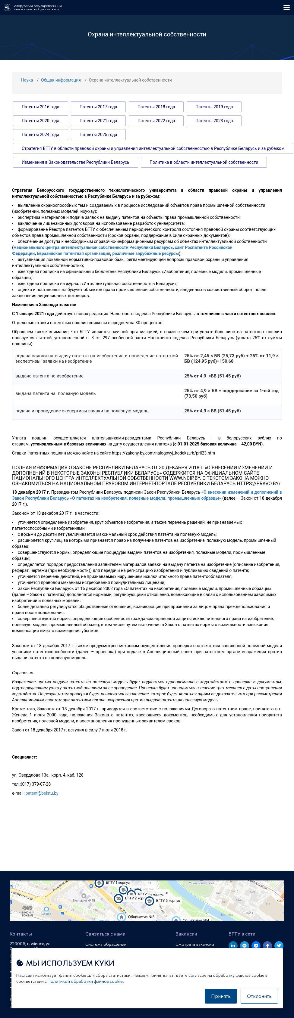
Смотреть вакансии (194, 944)
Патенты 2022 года (156, 120)
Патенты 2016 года (40, 106)
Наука (27, 80)
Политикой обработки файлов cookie (85, 981)
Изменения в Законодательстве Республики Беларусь (75, 162)
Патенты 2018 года (156, 106)
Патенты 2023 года (214, 120)
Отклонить (259, 996)
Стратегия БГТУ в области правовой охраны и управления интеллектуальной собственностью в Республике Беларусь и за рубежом (153, 148)
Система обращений (106, 944)
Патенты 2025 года (98, 134)
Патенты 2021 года (98, 120)
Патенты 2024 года (40, 134)
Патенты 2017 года (98, 106)
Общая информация (61, 80)
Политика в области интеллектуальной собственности (204, 162)
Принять (221, 996)
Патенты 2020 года (40, 120)
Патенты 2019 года (214, 106)
